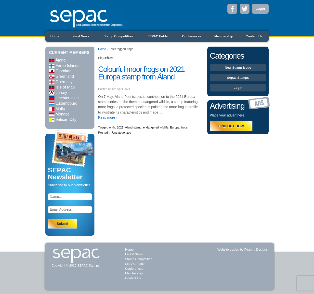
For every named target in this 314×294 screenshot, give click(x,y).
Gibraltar (60, 71)
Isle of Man (62, 87)
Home (54, 36)
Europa (175, 127)
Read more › (107, 117)
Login (260, 9)
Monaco (59, 114)
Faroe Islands (64, 66)
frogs (184, 127)
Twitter (244, 9)
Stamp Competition (118, 36)
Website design (228, 249)
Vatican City (62, 119)
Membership (223, 36)
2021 (120, 127)
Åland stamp (133, 127)
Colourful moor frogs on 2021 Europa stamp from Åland (141, 73)
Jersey (58, 92)
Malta (57, 109)
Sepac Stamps (238, 77)
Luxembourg (63, 103)
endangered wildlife (155, 127)
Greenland (61, 76)
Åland (57, 60)
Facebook (232, 9)
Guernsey (61, 82)
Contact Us (254, 36)
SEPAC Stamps (87, 265)
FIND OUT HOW (231, 126)
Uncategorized (121, 132)
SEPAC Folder (158, 36)
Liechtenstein (64, 98)
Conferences (191, 36)
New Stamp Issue (238, 67)
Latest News (80, 36)
